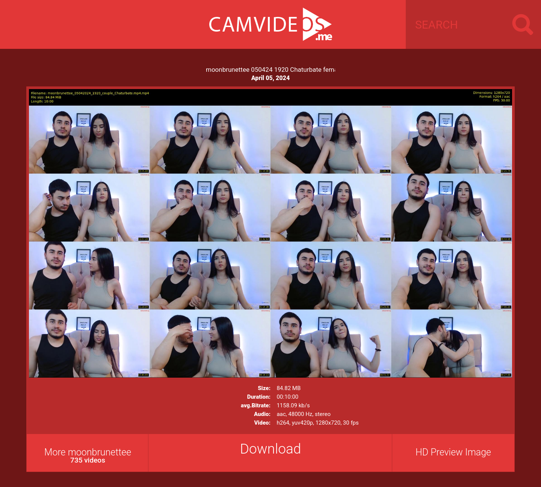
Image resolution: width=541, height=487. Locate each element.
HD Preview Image (453, 452)
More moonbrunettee (88, 455)
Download (270, 449)
